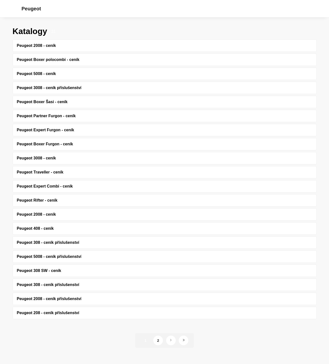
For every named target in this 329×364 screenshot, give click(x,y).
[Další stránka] (171, 340)
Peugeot (31, 8)
